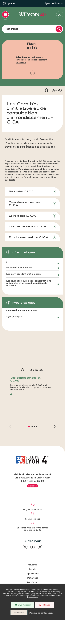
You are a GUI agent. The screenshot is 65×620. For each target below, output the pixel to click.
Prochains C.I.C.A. (21, 191)
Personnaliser (19, 613)
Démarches (32, 578)
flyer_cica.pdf (14, 316)
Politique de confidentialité (41, 613)
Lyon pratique (54, 3)
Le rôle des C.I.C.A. (22, 215)
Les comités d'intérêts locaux (23, 274)
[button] (12, 60)
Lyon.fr (11, 3)
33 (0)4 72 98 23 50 (32, 510)
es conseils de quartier (19, 267)
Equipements (32, 574)
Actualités (32, 565)
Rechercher (11, 29)
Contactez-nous (32, 519)
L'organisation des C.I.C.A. (28, 226)
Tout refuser (44, 604)
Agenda (32, 569)
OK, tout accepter (23, 604)
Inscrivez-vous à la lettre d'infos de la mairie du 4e (32, 529)
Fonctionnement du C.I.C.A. (29, 237)
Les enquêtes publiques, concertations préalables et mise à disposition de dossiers (28, 283)
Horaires (32, 486)
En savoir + (21, 63)
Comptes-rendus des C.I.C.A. (24, 204)
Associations (32, 582)
